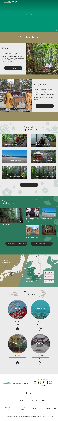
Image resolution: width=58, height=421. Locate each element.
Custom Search (20, 400)
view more (29, 185)
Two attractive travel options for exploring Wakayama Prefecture (43, 159)
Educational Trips (50, 408)
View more (13, 68)
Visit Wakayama (15, 2)
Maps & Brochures (7, 408)
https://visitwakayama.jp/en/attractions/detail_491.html (12, 223)
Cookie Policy (22, 408)
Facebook (26, 392)
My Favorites (40, 400)
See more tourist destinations (15, 243)
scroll (56, 29)
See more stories (41, 243)
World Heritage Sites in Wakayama (14, 144)
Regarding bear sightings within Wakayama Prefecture (15, 175)
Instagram (31, 392)
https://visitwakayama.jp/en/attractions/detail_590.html (32, 215)
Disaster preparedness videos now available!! (43, 143)
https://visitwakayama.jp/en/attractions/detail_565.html (32, 231)
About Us (35, 408)
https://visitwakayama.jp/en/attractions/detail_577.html (49, 231)
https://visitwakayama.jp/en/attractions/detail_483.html (49, 215)
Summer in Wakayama (15, 160)
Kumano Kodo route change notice (43, 176)
